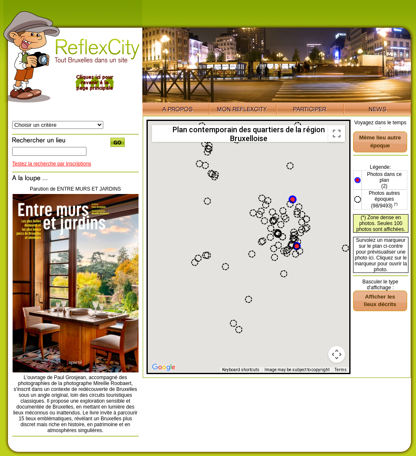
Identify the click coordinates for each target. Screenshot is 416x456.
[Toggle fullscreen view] (336, 133)
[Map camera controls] (336, 354)
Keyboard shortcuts (240, 369)
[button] (292, 199)
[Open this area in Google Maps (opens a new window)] (164, 367)
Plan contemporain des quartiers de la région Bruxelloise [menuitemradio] (249, 133)
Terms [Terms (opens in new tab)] (341, 369)
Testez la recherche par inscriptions (51, 164)
